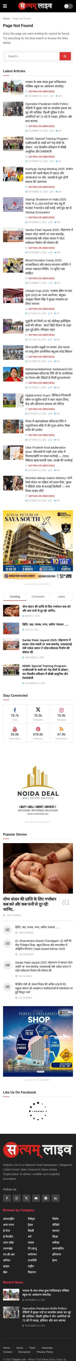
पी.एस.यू (32, 1248)
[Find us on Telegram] (46, 1198)
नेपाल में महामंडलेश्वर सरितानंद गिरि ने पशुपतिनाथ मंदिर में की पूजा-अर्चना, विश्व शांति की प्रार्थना (47, 426)
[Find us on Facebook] (7, 1198)
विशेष (55, 1218)
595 (57, 414)
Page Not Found (22, 18)
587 (58, 131)
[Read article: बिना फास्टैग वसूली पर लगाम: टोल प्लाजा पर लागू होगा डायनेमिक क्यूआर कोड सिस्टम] (13, 352)
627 (57, 313)
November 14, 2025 (36, 131)
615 (57, 361)
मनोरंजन (32, 1254)
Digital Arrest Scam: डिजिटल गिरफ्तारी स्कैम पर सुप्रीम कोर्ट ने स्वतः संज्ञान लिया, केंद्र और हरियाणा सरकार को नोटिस (48, 400)
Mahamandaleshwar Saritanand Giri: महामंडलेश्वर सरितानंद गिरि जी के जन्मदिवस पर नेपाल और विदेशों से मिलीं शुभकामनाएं (49, 373)
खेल (5, 1272)
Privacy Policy (45, 1351)
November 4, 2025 (36, 222)
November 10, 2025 (36, 192)
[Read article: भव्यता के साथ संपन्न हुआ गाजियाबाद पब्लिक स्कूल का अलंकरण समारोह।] (13, 87)
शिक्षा (55, 1236)
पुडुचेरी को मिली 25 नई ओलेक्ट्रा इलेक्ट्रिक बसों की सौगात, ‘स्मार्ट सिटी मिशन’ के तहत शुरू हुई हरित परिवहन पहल (48, 325)
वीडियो (55, 1224)
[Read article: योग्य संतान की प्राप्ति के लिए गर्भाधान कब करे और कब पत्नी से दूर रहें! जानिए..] (38, 868)
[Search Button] (65, 56)
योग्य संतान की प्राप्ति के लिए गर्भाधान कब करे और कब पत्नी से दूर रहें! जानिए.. (29, 904)
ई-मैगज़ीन (8, 1236)
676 (58, 161)
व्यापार (55, 1230)
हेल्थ (54, 1260)
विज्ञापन (32, 1272)
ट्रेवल (30, 1224)
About (19, 1347)
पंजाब (31, 1242)
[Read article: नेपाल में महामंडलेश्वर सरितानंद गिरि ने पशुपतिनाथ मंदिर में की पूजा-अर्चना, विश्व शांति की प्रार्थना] (13, 426)
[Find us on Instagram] (16, 1198)
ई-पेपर (6, 1230)
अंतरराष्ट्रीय (8, 1218)
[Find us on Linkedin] (55, 1198)
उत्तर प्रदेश (8, 1242)
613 (57, 500)
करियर (6, 1260)
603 (57, 340)
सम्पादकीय (58, 1248)
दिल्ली (31, 1230)
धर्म (29, 1236)
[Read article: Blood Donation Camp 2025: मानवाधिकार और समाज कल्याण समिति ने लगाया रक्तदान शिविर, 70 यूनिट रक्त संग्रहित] (13, 265)
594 (57, 222)
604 (57, 470)
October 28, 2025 (35, 340)
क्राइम (6, 1266)
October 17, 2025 (35, 387)
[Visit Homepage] (35, 6)
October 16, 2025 (35, 440)
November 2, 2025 (36, 252)
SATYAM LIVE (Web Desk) (42, 91)
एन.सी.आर (9, 1254)
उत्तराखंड (7, 1248)
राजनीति (32, 1260)
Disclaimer (24, 1351)
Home (6, 18)
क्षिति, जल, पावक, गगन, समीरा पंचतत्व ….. (45, 624)
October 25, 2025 (35, 361)
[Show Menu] (5, 6)
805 (57, 252)
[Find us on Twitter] (26, 1198)
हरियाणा (56, 1254)
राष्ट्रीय (31, 1266)
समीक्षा (55, 1242)
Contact (7, 1351)
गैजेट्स (31, 1218)
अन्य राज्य (8, 1224)
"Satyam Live (19, 1359)
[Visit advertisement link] (38, 545)
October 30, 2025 (35, 313)
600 (58, 192)
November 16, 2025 (36, 96)
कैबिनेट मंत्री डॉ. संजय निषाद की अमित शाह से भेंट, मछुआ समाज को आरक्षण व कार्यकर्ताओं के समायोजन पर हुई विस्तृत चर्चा (44, 988)
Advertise (47, 1347)
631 (57, 283)
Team (32, 1347)
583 (58, 96)
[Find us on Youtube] (36, 1198)
